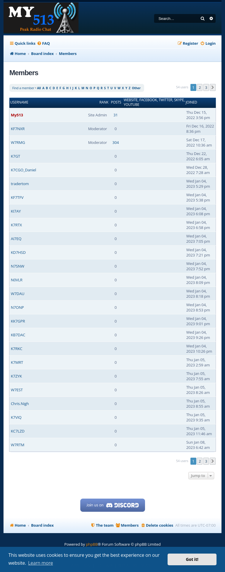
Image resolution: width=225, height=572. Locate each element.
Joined (191, 102)
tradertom (20, 183)
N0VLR (16, 279)
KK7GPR (18, 321)
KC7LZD (18, 431)
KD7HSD (18, 252)
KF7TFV (17, 197)
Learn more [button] (40, 563)
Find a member (23, 88)
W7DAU (17, 293)
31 (115, 115)
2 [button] (200, 87)
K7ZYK (16, 376)
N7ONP (17, 307)
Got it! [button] (192, 559)
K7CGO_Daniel (23, 170)
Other (136, 88)
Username (19, 102)
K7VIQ (16, 417)
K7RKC (16, 348)
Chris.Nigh (20, 403)
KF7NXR (18, 128)
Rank (103, 102)
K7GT (15, 156)
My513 (17, 115)
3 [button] (206, 87)
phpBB (92, 544)
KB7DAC (18, 334)
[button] (213, 87)
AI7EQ (16, 238)
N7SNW (17, 266)
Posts (116, 102)
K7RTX (16, 225)
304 (115, 142)
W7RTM (17, 444)
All (39, 88)
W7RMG (18, 142)
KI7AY (16, 211)
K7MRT (17, 362)
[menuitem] (43, 43)
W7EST (17, 389)
